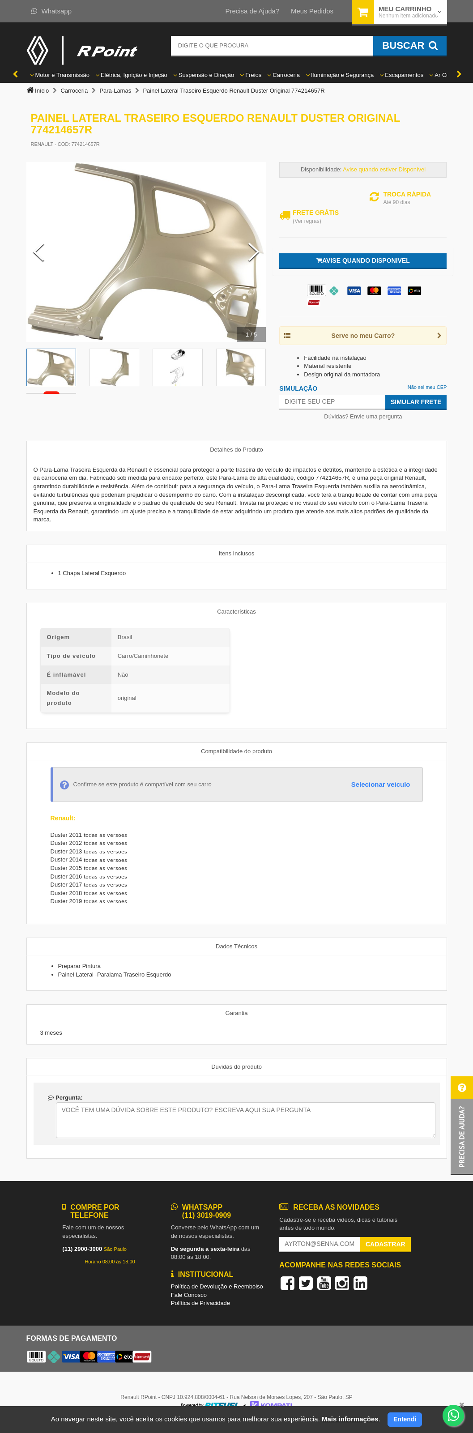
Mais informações (350, 1419)
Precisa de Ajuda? (252, 11)
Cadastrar (385, 1244)
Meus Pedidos (312, 11)
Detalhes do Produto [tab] (236, 449)
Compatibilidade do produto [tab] (236, 751)
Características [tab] (236, 611)
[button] (462, 1125)
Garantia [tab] (237, 1013)
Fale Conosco (189, 1295)
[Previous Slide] (38, 252)
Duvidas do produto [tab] (236, 1066)
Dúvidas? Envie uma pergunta (363, 416)
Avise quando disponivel (363, 260)
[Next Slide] (254, 252)
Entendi (404, 1419)
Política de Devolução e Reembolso (217, 1286)
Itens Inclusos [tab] (237, 553)
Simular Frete (416, 401)
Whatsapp (51, 11)
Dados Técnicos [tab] (236, 946)
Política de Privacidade (200, 1303)
